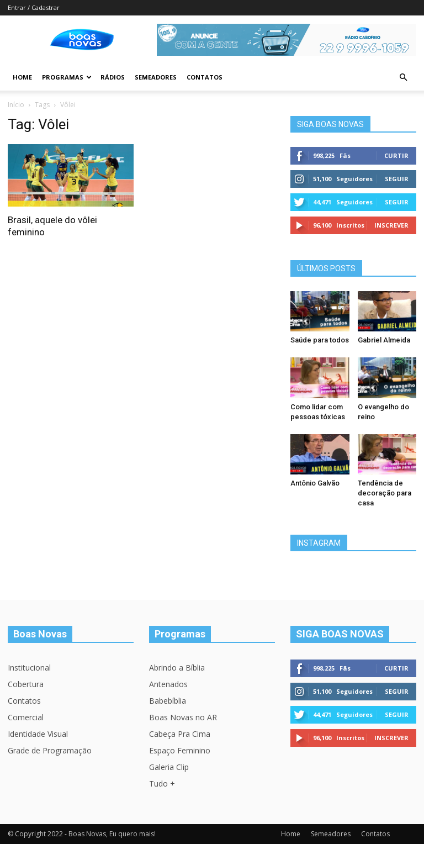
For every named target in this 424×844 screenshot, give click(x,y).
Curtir (396, 155)
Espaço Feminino (179, 750)
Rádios (112, 77)
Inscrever (391, 225)
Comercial (26, 717)
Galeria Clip (169, 767)
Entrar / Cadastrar (34, 7)
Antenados (168, 684)
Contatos (204, 77)
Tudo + (162, 783)
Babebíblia (167, 700)
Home (22, 77)
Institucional (29, 667)
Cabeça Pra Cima (179, 734)
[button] (403, 77)
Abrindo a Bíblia (177, 667)
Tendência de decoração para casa (384, 493)
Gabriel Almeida (384, 340)
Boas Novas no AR (183, 717)
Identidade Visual (38, 734)
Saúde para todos (319, 340)
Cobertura (26, 684)
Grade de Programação (50, 750)
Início (16, 104)
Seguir (397, 179)
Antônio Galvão (315, 483)
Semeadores (156, 77)
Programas (67, 77)
